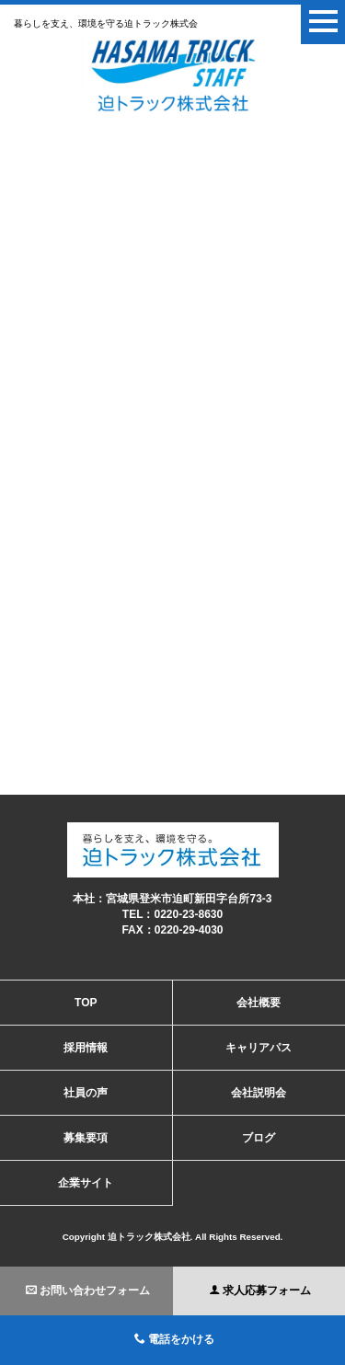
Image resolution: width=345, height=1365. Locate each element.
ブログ (258, 1137)
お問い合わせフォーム (88, 1290)
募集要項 (85, 1137)
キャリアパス (258, 1047)
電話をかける (174, 1339)
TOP (86, 1002)
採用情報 (85, 1047)
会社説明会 (258, 1092)
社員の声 (85, 1092)
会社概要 (258, 1002)
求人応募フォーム (260, 1290)
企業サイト (85, 1182)
